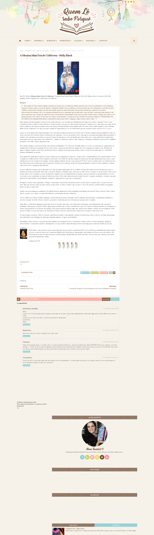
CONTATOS (103, 41)
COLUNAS (78, 41)
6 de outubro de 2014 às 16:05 (87, 347)
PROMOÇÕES (65, 41)
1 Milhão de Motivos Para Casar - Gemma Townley (123, 195)
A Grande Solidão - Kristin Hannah (124, 180)
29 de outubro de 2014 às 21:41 (87, 398)
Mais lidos (109, 162)
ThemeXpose (20, 530)
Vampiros (53, 50)
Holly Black (28, 50)
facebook (91, 337)
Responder (26, 363)
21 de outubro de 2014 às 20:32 (87, 380)
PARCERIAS (90, 41)
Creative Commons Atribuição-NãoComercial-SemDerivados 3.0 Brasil (36, 507)
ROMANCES (51, 41)
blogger (82, 337)
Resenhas (46, 50)
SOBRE (27, 41)
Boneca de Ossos (40, 140)
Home (22, 50)
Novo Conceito (37, 50)
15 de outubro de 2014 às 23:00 (87, 368)
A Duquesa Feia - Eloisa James (122, 165)
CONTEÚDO (127, 162)
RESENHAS (38, 41)
